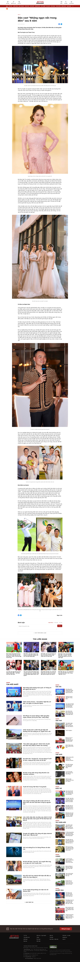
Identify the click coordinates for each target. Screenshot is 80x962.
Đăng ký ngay (66, 929)
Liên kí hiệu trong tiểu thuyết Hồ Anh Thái (69, 746)
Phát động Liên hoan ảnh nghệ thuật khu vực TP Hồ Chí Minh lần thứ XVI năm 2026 (69, 895)
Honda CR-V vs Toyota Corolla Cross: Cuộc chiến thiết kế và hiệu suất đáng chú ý (69, 883)
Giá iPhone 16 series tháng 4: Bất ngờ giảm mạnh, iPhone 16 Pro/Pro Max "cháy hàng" (36, 716)
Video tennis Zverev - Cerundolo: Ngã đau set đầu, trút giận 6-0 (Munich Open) (37, 702)
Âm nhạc (53, 6)
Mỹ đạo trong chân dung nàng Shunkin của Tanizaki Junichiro (70, 759)
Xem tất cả (50, 622)
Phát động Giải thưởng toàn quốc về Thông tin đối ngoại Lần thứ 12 (69, 691)
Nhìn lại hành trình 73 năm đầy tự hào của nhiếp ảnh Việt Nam (69, 909)
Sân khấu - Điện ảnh (61, 6)
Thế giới (32, 6)
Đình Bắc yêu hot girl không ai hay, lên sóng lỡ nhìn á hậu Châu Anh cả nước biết (48, 655)
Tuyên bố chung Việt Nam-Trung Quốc (34, 786)
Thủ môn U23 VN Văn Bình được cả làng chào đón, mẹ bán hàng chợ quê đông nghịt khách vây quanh (31, 673)
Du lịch (48, 6)
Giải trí (19, 14)
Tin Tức (10, 6)
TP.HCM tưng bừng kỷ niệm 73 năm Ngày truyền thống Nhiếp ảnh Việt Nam (69, 917)
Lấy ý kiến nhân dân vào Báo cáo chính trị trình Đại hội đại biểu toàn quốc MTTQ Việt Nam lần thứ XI (37, 818)
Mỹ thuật (43, 6)
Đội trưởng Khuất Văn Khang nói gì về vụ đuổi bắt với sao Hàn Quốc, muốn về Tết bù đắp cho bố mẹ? (13, 655)
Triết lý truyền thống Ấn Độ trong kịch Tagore (69, 780)
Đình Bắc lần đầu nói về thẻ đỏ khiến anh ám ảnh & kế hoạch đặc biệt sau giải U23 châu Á (48, 673)
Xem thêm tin (29, 902)
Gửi (59, 625)
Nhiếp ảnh (60, 890)
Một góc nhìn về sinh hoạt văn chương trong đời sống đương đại (69, 739)
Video (58, 856)
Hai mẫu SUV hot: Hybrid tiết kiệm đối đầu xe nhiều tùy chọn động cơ (37, 876)
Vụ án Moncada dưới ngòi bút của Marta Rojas (69, 772)
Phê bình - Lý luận (66, 935)
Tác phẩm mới (61, 822)
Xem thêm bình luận (40, 632)
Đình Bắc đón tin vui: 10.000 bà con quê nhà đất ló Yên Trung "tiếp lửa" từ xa (65, 673)
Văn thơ (27, 6)
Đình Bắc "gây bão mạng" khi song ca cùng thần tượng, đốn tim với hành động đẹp (31, 655)
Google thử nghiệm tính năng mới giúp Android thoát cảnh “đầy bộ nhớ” (37, 834)
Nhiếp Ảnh (37, 6)
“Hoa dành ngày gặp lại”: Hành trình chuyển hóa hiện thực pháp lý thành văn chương (36, 744)
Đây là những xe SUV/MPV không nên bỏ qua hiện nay (69, 868)
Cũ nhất (60, 622)
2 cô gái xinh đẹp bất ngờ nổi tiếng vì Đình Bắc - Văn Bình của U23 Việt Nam (13, 673)
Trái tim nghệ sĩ (69, 730)
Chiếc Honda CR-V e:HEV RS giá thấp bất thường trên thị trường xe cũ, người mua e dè (36, 730)
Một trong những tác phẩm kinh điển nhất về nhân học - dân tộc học (70, 848)
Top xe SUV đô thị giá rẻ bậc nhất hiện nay (69, 874)
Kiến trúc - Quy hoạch (18, 6)
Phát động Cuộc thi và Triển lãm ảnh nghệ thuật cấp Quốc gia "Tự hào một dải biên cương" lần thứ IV (70, 903)
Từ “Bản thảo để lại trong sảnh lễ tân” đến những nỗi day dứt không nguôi (70, 834)
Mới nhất (56, 622)
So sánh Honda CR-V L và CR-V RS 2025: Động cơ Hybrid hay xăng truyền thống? (69, 861)
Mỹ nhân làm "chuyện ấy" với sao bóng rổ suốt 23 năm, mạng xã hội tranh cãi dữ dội (37, 759)
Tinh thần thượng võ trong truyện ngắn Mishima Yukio (69, 766)
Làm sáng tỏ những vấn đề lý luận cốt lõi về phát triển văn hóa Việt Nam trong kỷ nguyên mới (37, 802)
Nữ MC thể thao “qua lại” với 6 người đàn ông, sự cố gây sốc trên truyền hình (37, 862)
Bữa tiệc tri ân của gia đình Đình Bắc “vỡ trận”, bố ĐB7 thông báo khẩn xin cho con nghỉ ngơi (65, 655)
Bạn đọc (69, 6)
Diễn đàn (38, 941)
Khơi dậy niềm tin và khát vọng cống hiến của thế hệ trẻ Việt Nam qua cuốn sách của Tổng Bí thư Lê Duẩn (70, 842)
